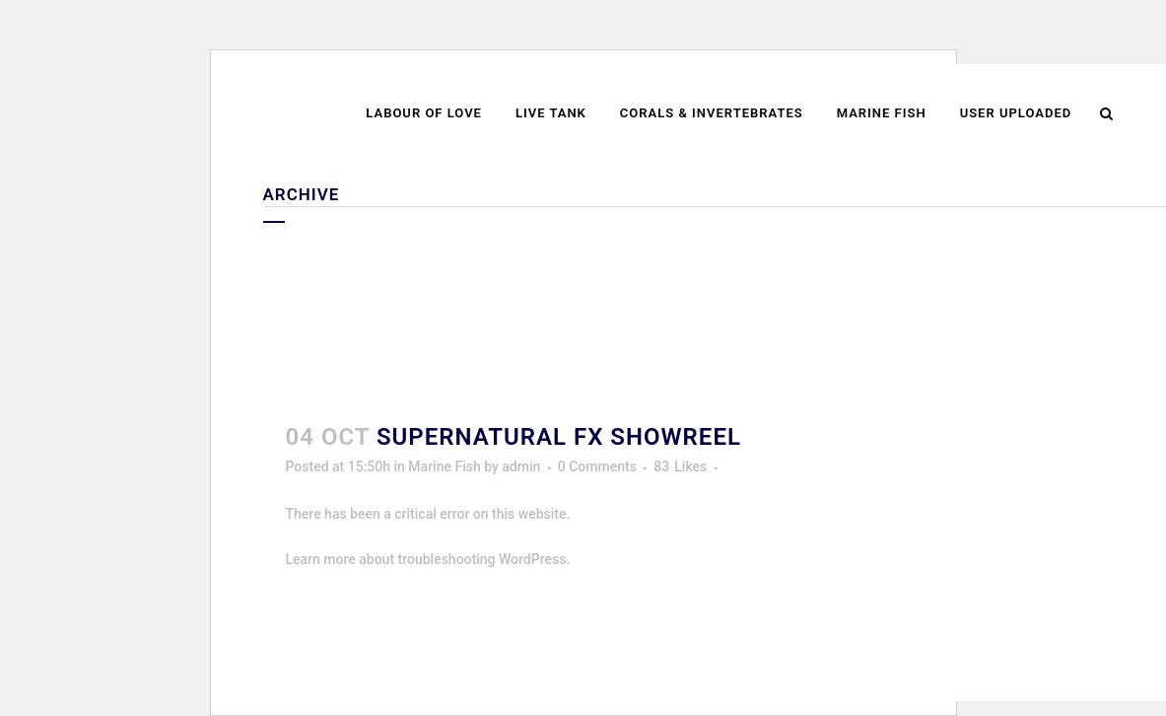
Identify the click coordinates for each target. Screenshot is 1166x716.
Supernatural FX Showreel (559, 437)
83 (680, 466)
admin (521, 466)
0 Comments (597, 466)
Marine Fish (444, 466)
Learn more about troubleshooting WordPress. (428, 559)
